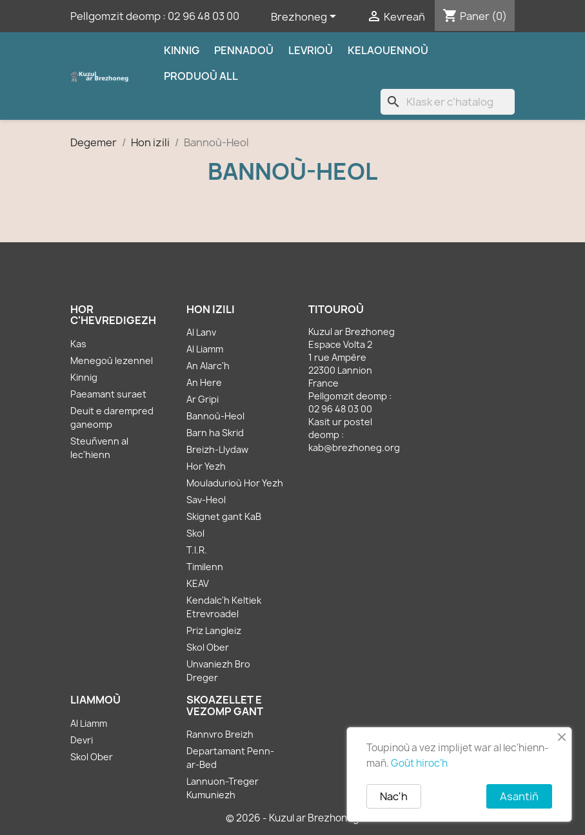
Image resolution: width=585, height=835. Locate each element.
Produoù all (201, 76)
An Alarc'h (208, 366)
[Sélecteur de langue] (306, 17)
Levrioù (310, 50)
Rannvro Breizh (219, 734)
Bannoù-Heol (215, 416)
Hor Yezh (206, 466)
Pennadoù (243, 50)
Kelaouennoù (388, 50)
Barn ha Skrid (215, 433)
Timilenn (204, 567)
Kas (78, 344)
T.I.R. (196, 550)
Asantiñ (519, 796)
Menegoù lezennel (111, 360)
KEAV (197, 583)
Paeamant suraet (108, 394)
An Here (204, 382)
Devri (81, 740)
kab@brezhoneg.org (354, 447)
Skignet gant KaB (223, 516)
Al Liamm (204, 349)
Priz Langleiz (213, 630)
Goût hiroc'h (419, 763)
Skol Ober (207, 647)
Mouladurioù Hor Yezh (234, 483)
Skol (195, 533)
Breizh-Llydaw (217, 449)
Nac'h (394, 796)
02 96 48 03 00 (203, 16)
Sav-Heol (206, 500)
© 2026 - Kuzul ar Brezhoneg (292, 818)
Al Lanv (201, 332)
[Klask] (448, 102)
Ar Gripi (202, 399)
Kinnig (181, 50)
